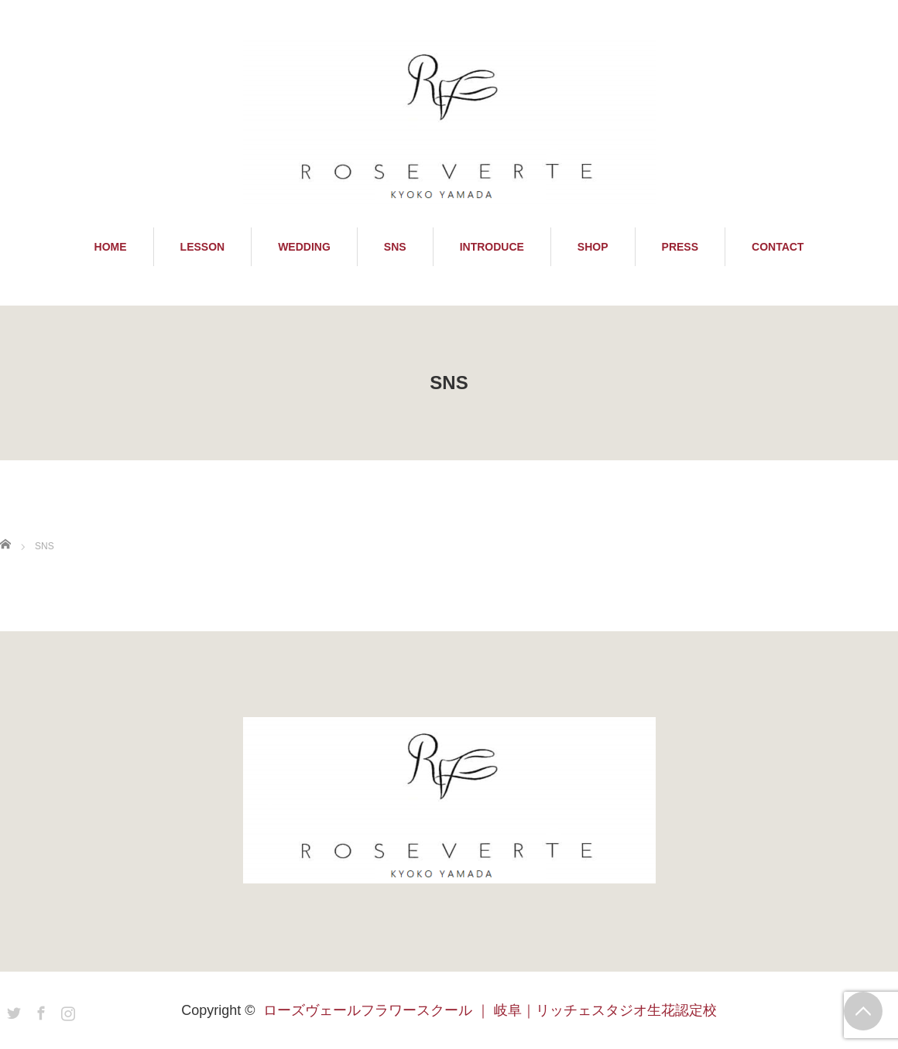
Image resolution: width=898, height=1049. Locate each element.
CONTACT (778, 247)
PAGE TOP (863, 1011)
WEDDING (304, 247)
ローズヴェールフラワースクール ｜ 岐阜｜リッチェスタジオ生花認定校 (490, 1010)
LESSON (202, 247)
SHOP (593, 247)
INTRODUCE (492, 247)
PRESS (680, 247)
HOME (110, 247)
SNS (395, 247)
